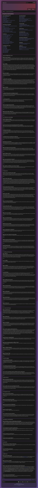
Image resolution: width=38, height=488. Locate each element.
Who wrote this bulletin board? (23, 46)
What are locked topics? (5, 51)
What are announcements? (6, 50)
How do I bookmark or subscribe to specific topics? (25, 39)
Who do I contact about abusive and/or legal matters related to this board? (26, 48)
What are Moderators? (22, 17)
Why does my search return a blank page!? (24, 34)
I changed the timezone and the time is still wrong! (9, 28)
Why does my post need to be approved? (7, 43)
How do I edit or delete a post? (6, 35)
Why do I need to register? (6, 16)
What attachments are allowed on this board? (24, 43)
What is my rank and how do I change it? (7, 31)
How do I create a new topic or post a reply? (8, 34)
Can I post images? (5, 48)
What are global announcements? (7, 49)
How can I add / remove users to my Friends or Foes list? (26, 30)
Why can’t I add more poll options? (7, 37)
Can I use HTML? (5, 47)
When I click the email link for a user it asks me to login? (9, 32)
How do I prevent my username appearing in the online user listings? (10, 26)
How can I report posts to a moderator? (7, 41)
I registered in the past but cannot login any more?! (9, 20)
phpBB (18, 144)
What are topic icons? (5, 52)
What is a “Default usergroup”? (23, 21)
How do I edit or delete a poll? (6, 38)
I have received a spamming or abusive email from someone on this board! (26, 26)
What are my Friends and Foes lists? (23, 29)
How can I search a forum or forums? (23, 32)
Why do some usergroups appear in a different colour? (25, 20)
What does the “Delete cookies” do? (7, 22)
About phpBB (26, 457)
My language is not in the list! (6, 29)
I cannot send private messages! (23, 24)
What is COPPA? (5, 17)
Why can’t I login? (5, 19)
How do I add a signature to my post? (7, 36)
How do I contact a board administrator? (24, 49)
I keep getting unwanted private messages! (24, 25)
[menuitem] (33, 9)
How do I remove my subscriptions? (23, 40)
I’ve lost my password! (5, 21)
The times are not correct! (6, 27)
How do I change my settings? (6, 25)
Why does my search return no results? (23, 33)
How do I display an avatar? (6, 30)
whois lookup (26, 467)
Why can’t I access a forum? (6, 39)
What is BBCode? (5, 46)
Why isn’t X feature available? (22, 47)
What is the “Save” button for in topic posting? (8, 42)
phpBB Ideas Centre (6, 462)
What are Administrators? (22, 16)
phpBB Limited (25, 456)
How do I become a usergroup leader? (23, 19)
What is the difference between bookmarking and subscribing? (26, 38)
